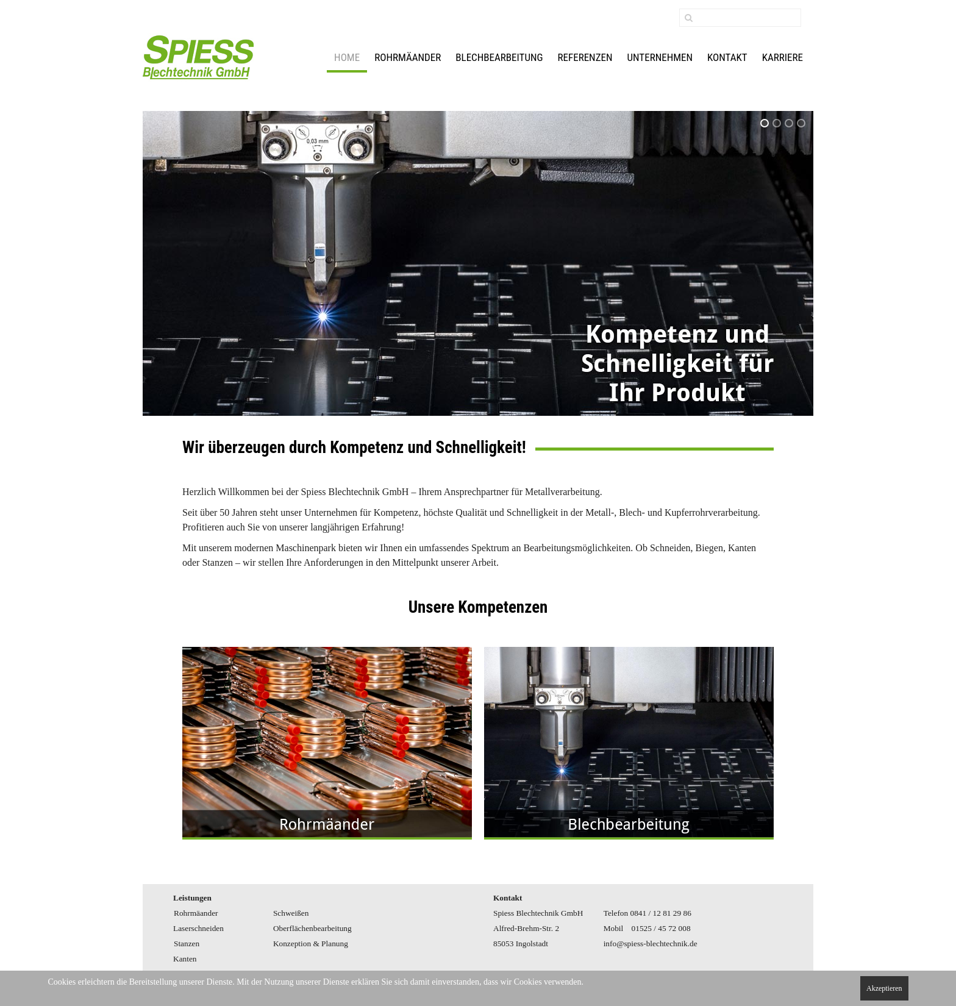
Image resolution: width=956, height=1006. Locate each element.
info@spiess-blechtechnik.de (650, 943)
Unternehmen (660, 57)
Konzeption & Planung (310, 943)
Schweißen (291, 913)
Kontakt (727, 57)
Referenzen (585, 57)
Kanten (185, 958)
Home (347, 57)
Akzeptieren (884, 988)
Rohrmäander (407, 57)
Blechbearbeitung (499, 57)
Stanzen (186, 943)
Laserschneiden (198, 928)
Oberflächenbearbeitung (312, 928)
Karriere (782, 57)
